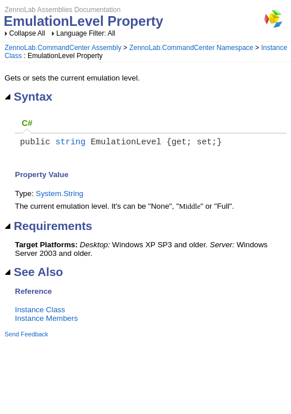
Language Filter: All (85, 33)
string (70, 143)
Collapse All (27, 33)
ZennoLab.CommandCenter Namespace (191, 48)
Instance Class (40, 312)
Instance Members (46, 320)
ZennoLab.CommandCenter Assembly (63, 48)
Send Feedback (26, 336)
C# (27, 123)
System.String (59, 195)
